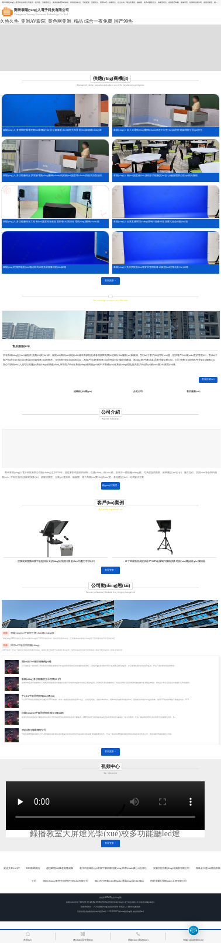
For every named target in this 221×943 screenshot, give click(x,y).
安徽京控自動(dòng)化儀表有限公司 (171, 868)
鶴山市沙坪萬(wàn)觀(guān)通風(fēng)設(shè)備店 (119, 881)
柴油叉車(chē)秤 (12, 868)
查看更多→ (110, 281)
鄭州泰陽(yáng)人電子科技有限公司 (124, 902)
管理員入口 (123, 907)
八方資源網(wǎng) (101, 907)
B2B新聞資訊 (33, 868)
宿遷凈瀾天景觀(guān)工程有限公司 (168, 881)
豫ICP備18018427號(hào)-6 (99, 902)
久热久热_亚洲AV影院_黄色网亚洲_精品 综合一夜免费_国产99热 (66, 21)
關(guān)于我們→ (110, 485)
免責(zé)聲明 (113, 907)
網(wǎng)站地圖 (134, 907)
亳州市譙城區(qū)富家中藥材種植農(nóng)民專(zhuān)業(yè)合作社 (113, 868)
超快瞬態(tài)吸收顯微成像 (59, 868)
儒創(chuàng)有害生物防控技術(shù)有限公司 (65, 881)
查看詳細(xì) (208, 379)
